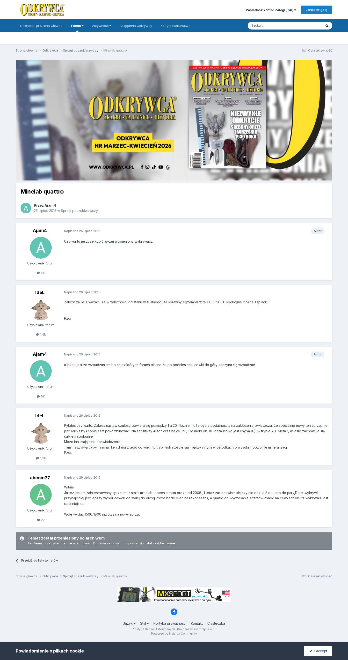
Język (129, 623)
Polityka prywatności (169, 623)
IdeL (39, 292)
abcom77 (40, 477)
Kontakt (197, 623)
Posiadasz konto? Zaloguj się (271, 10)
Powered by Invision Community (174, 633)
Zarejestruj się (316, 10)
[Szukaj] (273, 26)
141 (41, 273)
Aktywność (101, 26)
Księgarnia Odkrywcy (136, 26)
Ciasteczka (216, 623)
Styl (144, 623)
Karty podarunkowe (175, 26)
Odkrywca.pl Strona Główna (41, 26)
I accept (318, 651)
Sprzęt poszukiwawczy (79, 211)
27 (41, 520)
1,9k (41, 334)
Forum (77, 28)
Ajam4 (50, 205)
